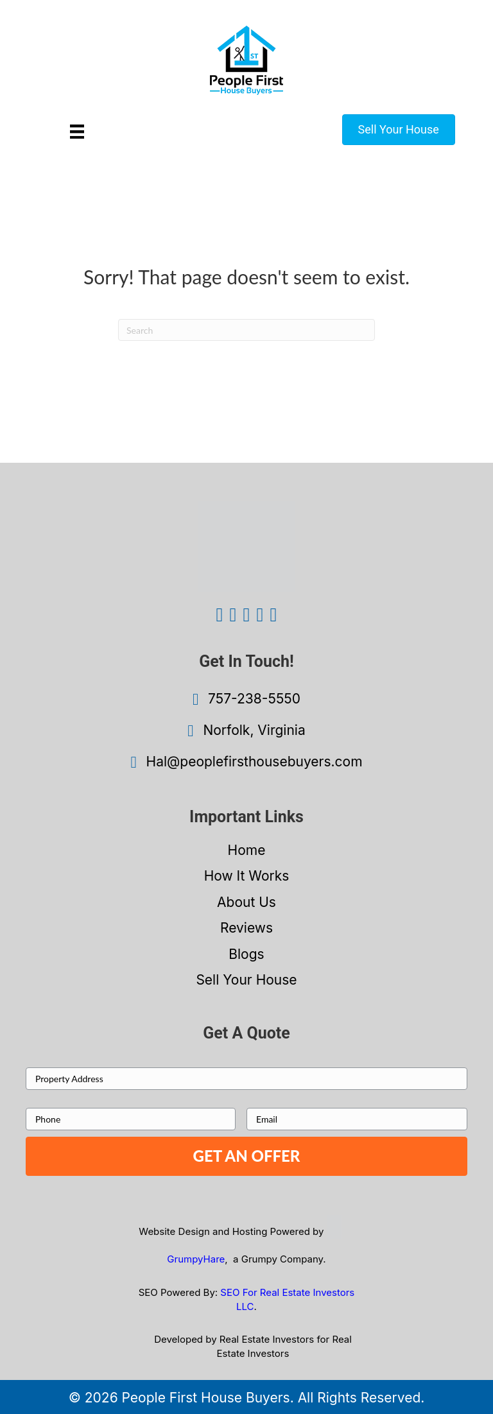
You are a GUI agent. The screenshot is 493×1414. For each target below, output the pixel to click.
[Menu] (77, 131)
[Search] (246, 330)
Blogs (246, 954)
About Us (246, 902)
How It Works (247, 876)
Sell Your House (246, 980)
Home (247, 850)
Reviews (246, 928)
